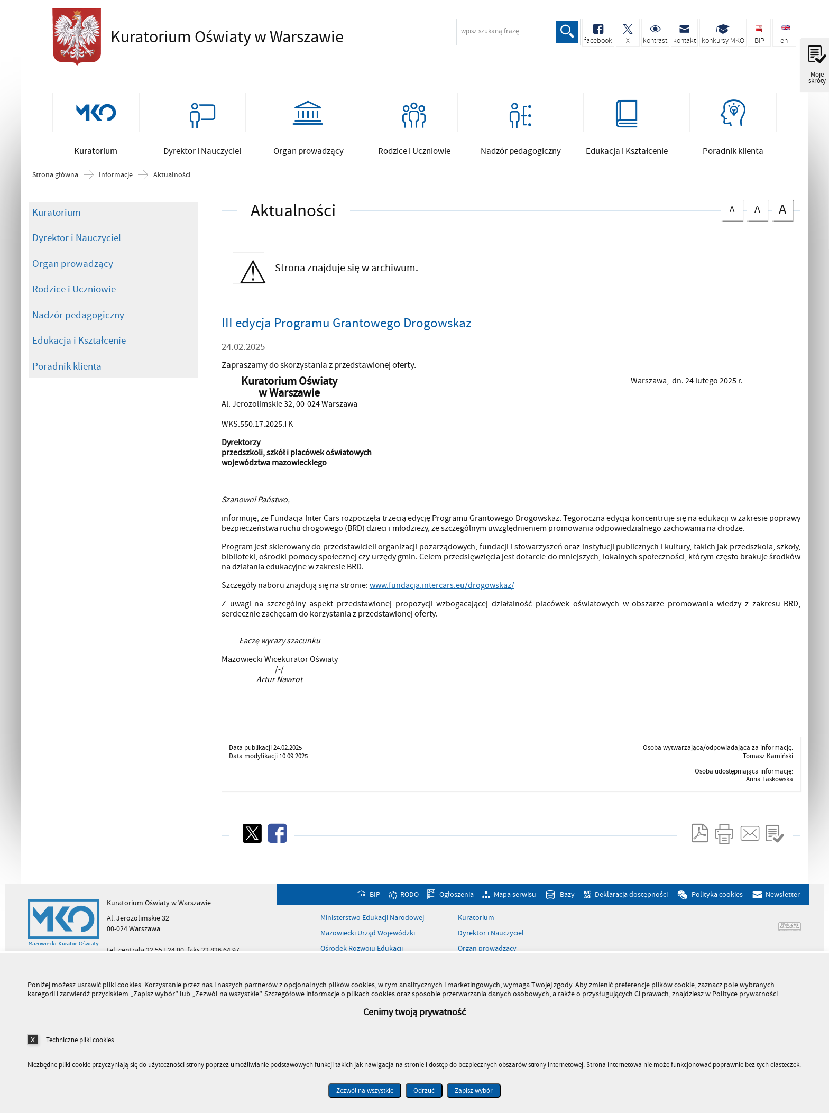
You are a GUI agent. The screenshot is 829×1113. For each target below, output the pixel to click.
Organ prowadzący (72, 263)
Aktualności (171, 175)
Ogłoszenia (456, 894)
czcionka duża (782, 209)
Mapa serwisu (515, 894)
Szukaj (567, 32)
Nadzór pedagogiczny (78, 315)
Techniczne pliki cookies (80, 1040)
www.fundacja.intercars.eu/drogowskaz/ (442, 585)
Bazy (567, 894)
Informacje (116, 175)
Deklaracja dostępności (631, 894)
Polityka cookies (717, 894)
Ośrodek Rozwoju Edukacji (361, 948)
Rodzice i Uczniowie (74, 289)
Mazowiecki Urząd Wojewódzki (367, 933)
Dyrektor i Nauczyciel (76, 238)
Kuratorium (56, 212)
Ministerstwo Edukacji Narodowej (372, 918)
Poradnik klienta (67, 366)
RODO (409, 894)
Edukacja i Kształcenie (79, 340)
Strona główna (55, 175)
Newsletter (783, 894)
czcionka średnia (757, 208)
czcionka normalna (731, 207)
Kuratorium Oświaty (195, 37)
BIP (375, 894)
